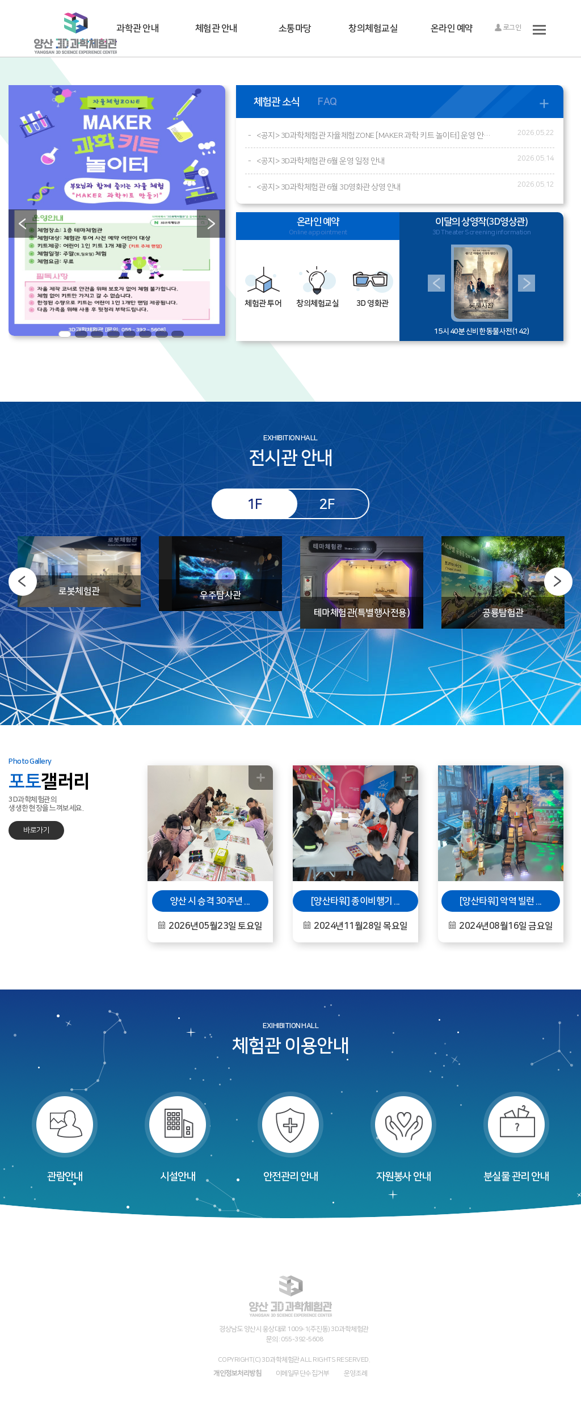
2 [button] (81, 334)
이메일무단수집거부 (303, 1373)
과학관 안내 (137, 28)
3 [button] (97, 334)
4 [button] (113, 334)
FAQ (327, 101)
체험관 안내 (216, 28)
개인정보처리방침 (237, 1373)
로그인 (507, 27)
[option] (117, 210)
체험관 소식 (277, 101)
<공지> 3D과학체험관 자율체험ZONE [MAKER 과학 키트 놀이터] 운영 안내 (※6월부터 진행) (374, 135)
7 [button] (161, 334)
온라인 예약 (452, 28)
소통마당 (295, 28)
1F (254, 503)
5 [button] (129, 334)
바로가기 (36, 830)
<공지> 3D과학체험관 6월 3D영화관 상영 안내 (328, 187)
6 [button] (145, 334)
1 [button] (64, 334)
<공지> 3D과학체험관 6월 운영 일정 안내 (320, 161)
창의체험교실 (373, 28)
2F (326, 503)
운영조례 (356, 1373)
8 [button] (177, 334)
